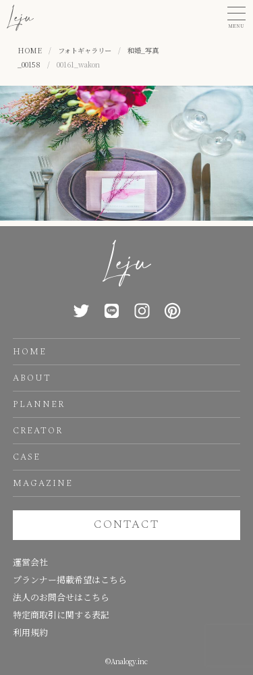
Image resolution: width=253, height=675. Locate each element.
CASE (26, 457)
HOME (30, 351)
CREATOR (38, 430)
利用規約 (30, 632)
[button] (236, 18)
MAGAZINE (43, 483)
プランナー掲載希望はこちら (70, 579)
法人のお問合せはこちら (61, 597)
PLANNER (39, 404)
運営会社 (30, 562)
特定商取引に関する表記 (61, 614)
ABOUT (32, 378)
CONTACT (126, 524)
